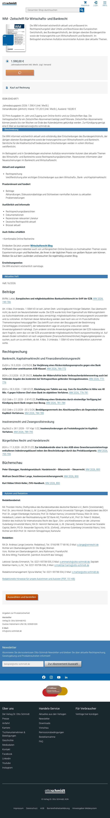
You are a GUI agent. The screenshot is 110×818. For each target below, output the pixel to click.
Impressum (18, 808)
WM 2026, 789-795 (23, 432)
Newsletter (44, 718)
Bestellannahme (47, 737)
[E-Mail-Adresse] (23, 664)
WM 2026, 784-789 (34, 413)
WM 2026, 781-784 (55, 403)
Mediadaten (8, 745)
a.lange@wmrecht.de (88, 544)
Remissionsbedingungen (51, 732)
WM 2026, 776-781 (78, 392)
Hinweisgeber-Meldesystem (84, 808)
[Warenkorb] (85, 3)
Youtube (6, 763)
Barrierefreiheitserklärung (58, 808)
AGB (42, 808)
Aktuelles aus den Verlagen (52, 714)
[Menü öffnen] (104, 2)
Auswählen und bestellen (21, 597)
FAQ (41, 741)
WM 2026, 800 (93, 469)
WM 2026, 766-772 (56, 368)
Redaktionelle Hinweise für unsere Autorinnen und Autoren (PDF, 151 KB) (38, 579)
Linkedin (6, 758)
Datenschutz (32, 808)
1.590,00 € (31, 63)
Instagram (7, 767)
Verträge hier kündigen (87, 714)
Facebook (7, 754)
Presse (5, 718)
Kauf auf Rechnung (20, 87)
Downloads (44, 723)
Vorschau (44, 727)
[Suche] (53, 10)
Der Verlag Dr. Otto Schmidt (16, 714)
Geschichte (7, 740)
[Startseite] (55, 792)
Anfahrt (6, 723)
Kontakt (6, 749)
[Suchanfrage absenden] (82, 10)
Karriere (6, 727)
